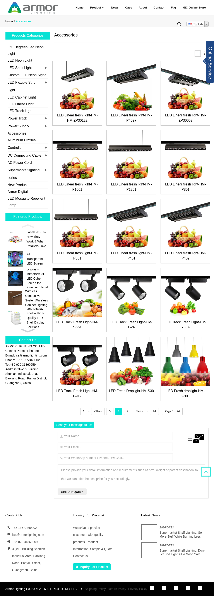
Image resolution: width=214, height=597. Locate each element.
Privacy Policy (137, 589)
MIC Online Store (194, 7)
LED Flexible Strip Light (22, 86)
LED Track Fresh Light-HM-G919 (77, 394)
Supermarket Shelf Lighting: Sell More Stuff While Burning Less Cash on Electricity (181, 537)
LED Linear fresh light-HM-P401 (131, 256)
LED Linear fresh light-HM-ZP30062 (185, 117)
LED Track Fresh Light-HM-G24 (131, 325)
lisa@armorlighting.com (28, 535)
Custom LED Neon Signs (27, 75)
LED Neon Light (20, 60)
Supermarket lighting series (24, 174)
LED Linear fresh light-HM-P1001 (77, 187)
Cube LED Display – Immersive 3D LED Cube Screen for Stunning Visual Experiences (37, 278)
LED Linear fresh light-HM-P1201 (131, 187)
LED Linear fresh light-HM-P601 (77, 256)
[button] (28, 226)
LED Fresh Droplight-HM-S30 (131, 394)
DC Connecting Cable (24, 155)
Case (128, 7)
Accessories (17, 133)
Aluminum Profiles (22, 140)
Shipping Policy (95, 589)
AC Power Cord (20, 162)
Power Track (17, 118)
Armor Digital (18, 192)
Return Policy (117, 589)
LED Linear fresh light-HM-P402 (185, 256)
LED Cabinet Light (22, 97)
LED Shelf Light (20, 68)
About (143, 7)
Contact (159, 7)
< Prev (98, 412)
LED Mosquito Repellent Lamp (26, 202)
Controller (15, 147)
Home (79, 7)
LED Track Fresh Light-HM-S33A (77, 325)
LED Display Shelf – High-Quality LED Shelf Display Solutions (36, 318)
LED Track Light (20, 111)
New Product (18, 185)
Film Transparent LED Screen (35, 259)
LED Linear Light (21, 104)
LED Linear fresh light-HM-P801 (185, 187)
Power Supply (18, 126)
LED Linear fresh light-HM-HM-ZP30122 (77, 117)
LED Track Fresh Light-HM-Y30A (185, 325)
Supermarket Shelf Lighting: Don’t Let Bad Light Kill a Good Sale (182, 553)
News (114, 7)
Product (97, 7)
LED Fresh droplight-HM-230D (185, 394)
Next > (139, 412)
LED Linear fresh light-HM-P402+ (131, 117)
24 (154, 412)
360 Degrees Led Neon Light (26, 50)
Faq (173, 7)
